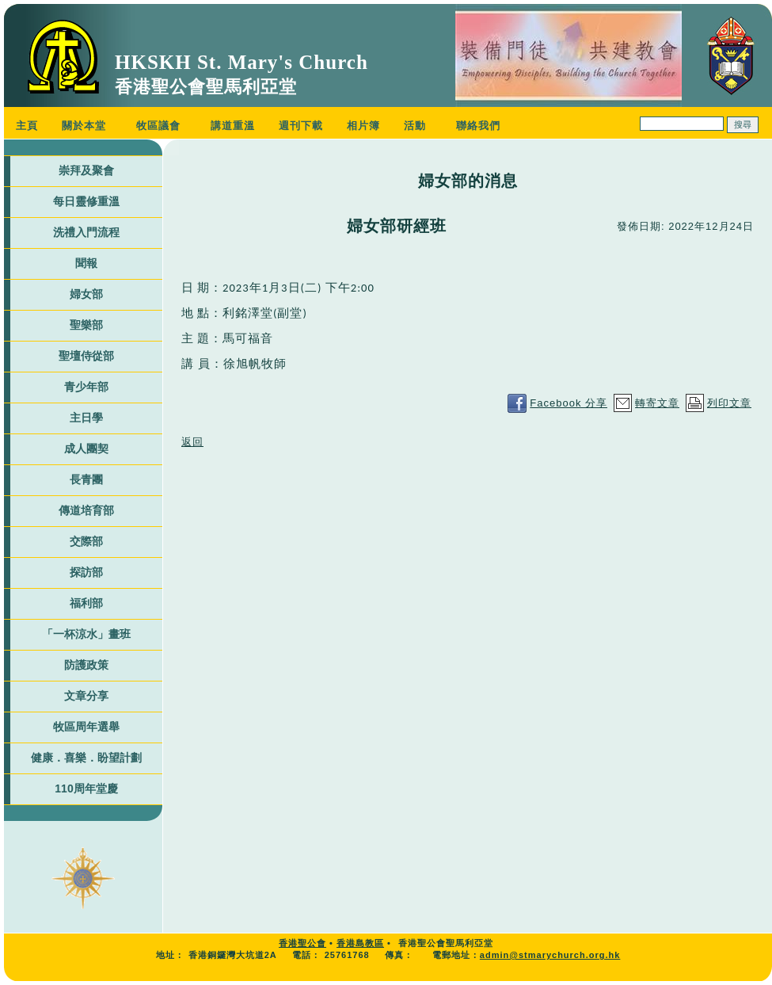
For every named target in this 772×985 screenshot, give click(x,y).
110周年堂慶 (86, 788)
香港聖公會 (302, 943)
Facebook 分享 (568, 403)
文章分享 (86, 695)
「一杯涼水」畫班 (86, 634)
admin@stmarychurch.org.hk (550, 955)
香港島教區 (360, 943)
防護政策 (86, 665)
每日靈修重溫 (86, 201)
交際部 (86, 541)
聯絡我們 (478, 126)
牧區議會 (158, 126)
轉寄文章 (657, 403)
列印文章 (729, 403)
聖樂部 (86, 325)
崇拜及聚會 (86, 170)
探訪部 (86, 572)
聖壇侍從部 (86, 355)
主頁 (27, 126)
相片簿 (363, 126)
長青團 (86, 479)
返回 (192, 442)
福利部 (86, 603)
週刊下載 (301, 126)
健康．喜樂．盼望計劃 (86, 757)
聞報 (86, 263)
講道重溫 (233, 126)
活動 (415, 126)
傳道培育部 (86, 510)
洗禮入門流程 (86, 232)
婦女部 (86, 294)
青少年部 (86, 386)
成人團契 (86, 448)
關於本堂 (84, 126)
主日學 (86, 417)
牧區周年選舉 (86, 726)
